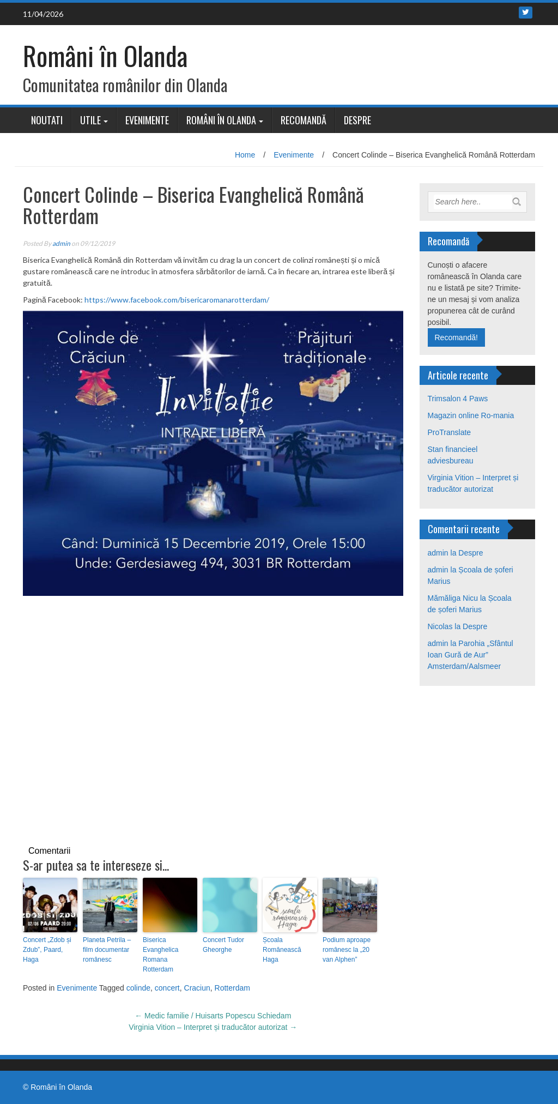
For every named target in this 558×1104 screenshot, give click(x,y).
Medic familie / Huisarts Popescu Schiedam (213, 1015)
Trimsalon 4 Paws (458, 398)
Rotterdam (232, 988)
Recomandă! (456, 337)
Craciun (197, 988)
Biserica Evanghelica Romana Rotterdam (160, 954)
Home (245, 154)
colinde (138, 988)
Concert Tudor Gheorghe (223, 945)
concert (167, 988)
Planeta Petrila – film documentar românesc (107, 949)
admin (61, 243)
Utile (90, 120)
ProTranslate (449, 432)
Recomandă (303, 120)
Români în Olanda (105, 55)
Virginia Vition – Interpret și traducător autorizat (213, 1027)
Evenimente (147, 120)
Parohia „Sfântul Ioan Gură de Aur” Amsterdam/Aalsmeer (470, 655)
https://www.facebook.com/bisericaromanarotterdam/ (176, 299)
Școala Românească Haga (282, 949)
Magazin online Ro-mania (471, 415)
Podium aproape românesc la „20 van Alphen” (347, 949)
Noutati (47, 120)
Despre (357, 120)
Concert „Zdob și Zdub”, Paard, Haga (47, 949)
